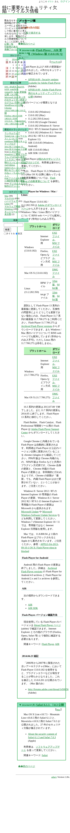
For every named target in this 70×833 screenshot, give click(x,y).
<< (7, 59)
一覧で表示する (32, 32)
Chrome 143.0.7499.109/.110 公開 (15, 110)
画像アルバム (11, 49)
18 (21, 71)
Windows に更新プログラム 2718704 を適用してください (15, 157)
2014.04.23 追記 (30, 656)
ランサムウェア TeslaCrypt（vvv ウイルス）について (15, 136)
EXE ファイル (56, 236)
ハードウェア (11, 201)
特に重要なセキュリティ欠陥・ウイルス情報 (29, 9)
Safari (45, 755)
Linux (7, 203)
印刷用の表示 (11, 47)
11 (21, 68)
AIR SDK (33, 608)
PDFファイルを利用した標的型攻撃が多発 (15, 179)
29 (13, 76)
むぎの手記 (15, 152)
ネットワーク (11, 211)
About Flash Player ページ (47, 625)
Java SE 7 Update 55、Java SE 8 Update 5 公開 (15, 148)
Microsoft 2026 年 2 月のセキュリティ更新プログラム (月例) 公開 (15, 100)
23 (16, 73)
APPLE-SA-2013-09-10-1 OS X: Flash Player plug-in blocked (40, 547)
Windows (8, 209)
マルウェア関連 (12, 206)
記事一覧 (8, 44)
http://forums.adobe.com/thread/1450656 (48, 689)
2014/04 (15, 59)
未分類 (7, 214)
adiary (54, 777)
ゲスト (51, 1)
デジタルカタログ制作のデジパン (15, 185)
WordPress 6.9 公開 (13, 105)
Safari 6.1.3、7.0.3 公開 (50, 704)
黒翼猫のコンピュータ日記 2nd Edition (15, 162)
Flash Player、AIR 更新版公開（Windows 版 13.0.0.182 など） (41, 54)
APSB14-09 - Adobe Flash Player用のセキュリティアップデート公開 (45, 93)
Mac (58, 709)
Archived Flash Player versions (36, 326)
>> (24, 59)
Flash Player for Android (35, 557)
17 (19, 71)
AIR (24, 588)
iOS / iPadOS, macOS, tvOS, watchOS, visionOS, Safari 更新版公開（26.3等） (15, 90)
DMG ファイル (56, 273)
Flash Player (48, 644)
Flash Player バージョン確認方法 (39, 615)
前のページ (29, 766)
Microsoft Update (30, 511)
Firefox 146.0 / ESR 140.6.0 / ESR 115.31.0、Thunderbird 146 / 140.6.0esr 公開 (14, 119)
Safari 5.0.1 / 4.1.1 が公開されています (15, 169)
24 (19, 73)
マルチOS (55, 62)
